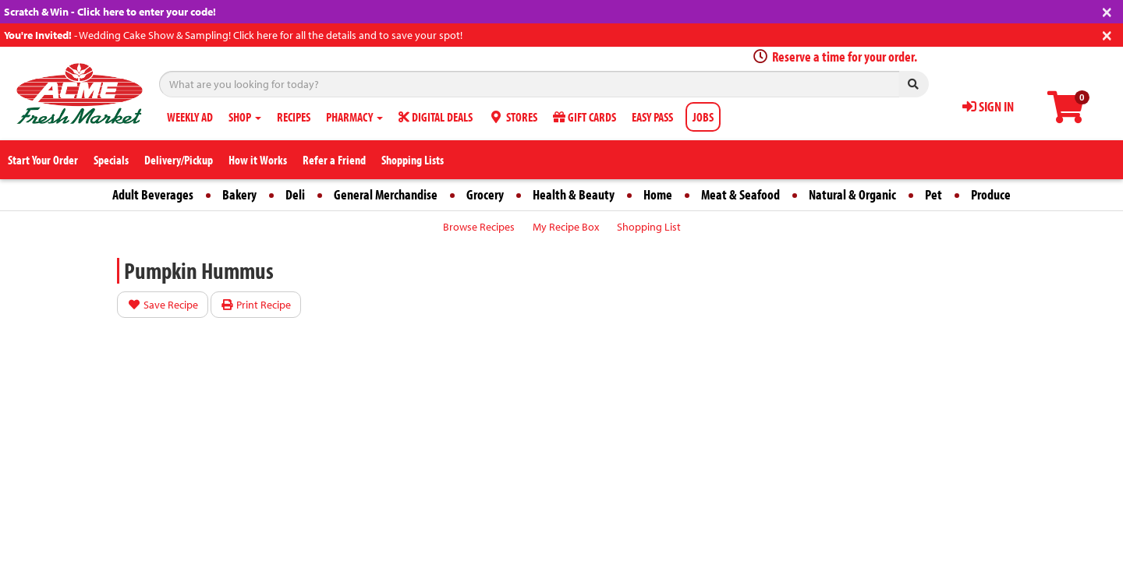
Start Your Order (43, 160)
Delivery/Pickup (178, 160)
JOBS (703, 117)
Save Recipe (162, 305)
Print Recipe (256, 305)
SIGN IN (988, 106)
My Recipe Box (566, 227)
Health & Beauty (574, 194)
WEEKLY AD (190, 117)
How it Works (257, 160)
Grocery (485, 194)
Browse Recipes (479, 227)
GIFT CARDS (584, 117)
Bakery (239, 194)
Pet (933, 194)
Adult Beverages (152, 194)
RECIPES (293, 117)
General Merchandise (386, 194)
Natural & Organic (852, 194)
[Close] (1107, 10)
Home (657, 194)
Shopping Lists (412, 160)
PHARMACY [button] (354, 117)
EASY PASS (652, 117)
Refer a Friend (334, 160)
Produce (991, 194)
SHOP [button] (244, 117)
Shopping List (649, 227)
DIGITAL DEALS (436, 117)
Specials (111, 160)
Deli (295, 194)
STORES (512, 117)
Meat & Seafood (740, 194)
